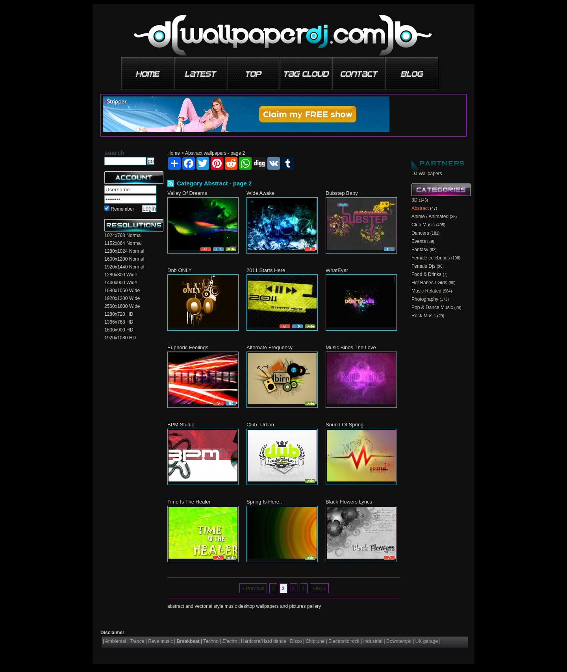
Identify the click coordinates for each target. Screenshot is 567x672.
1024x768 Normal (123, 235)
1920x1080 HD (120, 338)
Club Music (423, 225)
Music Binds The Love (351, 347)
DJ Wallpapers (426, 173)
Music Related (426, 291)
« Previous (253, 588)
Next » (319, 588)
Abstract (420, 208)
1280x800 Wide (120, 275)
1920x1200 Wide (122, 298)
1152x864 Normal (123, 243)
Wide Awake (260, 193)
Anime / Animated (429, 216)
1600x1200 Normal (124, 259)
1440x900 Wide (120, 282)
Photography (424, 299)
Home (173, 153)
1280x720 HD (118, 314)
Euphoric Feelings (187, 347)
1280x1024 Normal (124, 251)
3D (414, 200)
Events (418, 241)
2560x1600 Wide (122, 306)
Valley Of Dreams (187, 193)
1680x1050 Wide (122, 290)
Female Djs (423, 266)
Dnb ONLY (179, 270)
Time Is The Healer (189, 502)
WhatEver (337, 270)
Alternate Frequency (269, 347)
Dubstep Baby (342, 193)
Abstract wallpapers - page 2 (215, 153)
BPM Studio (181, 425)
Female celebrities (430, 258)
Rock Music (423, 315)
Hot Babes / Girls (429, 282)
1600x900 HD (118, 330)
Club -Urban (260, 425)
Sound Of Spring (344, 425)
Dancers (420, 233)
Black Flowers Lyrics (349, 502)
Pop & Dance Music (432, 307)
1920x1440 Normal (124, 267)
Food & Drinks (426, 274)
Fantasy (419, 249)
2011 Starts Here (265, 270)
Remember (122, 209)
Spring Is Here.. (264, 502)
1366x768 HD (118, 322)
